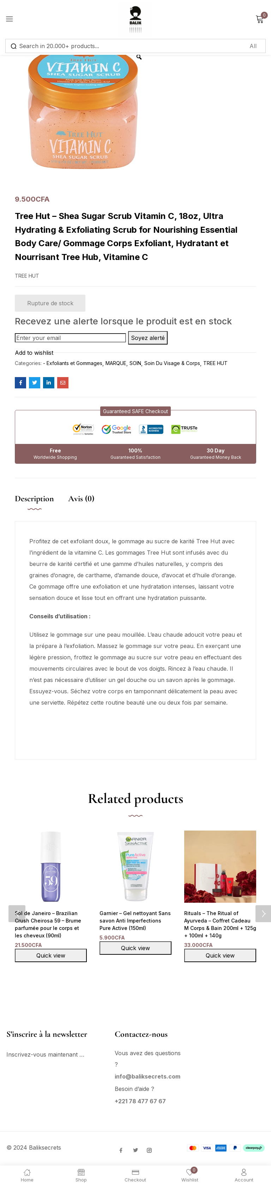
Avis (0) (81, 498)
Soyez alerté (148, 337)
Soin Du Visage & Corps (172, 363)
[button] (135, 411)
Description (34, 498)
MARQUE (116, 363)
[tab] (41, 506)
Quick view (50, 956)
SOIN (135, 363)
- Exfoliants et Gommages (72, 363)
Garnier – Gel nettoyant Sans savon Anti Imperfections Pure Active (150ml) (134, 921)
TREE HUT (215, 363)
